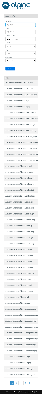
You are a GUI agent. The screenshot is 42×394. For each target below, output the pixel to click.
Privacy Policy (18, 392)
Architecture (9, 57)
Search (10, 68)
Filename (8, 21)
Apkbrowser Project (30, 392)
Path (6, 28)
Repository (9, 50)
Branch (7, 43)
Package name (10, 36)
